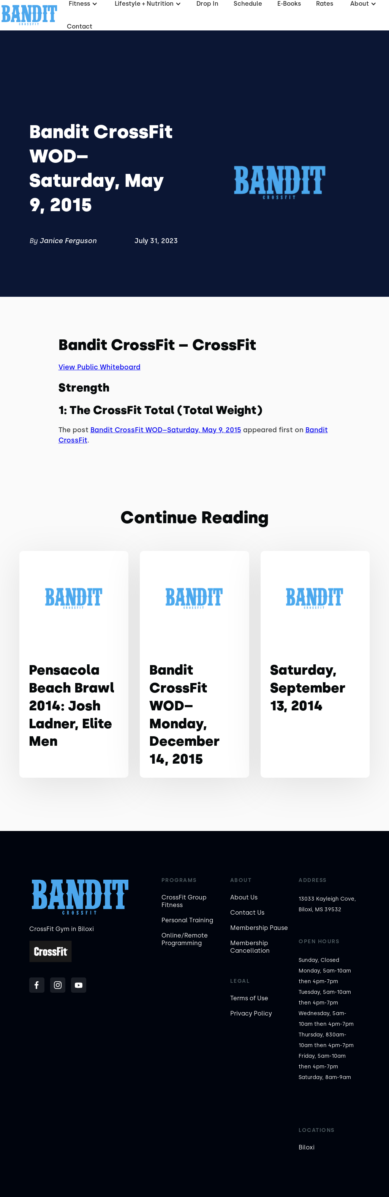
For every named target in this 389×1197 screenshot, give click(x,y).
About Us (244, 897)
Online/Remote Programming (184, 939)
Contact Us (247, 912)
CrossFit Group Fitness (184, 901)
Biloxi (307, 1147)
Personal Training (187, 920)
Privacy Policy (251, 1013)
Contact (79, 26)
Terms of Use (249, 998)
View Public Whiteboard (100, 367)
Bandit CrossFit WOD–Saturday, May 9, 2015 (165, 430)
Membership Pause (259, 927)
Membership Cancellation (250, 946)
